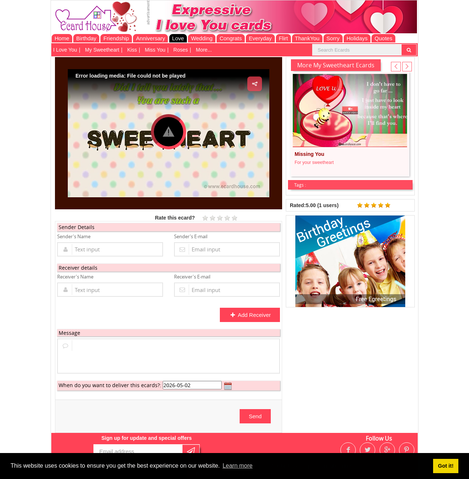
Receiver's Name (75, 276)
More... (204, 50)
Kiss (132, 50)
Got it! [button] (445, 466)
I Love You (65, 50)
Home (62, 38)
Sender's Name (74, 236)
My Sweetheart (102, 50)
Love (178, 38)
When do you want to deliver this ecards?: (110, 385)
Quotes (383, 38)
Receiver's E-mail (192, 276)
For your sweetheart (314, 162)
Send (255, 416)
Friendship (116, 38)
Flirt (283, 38)
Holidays (357, 38)
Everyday (260, 38)
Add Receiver (250, 315)
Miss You (155, 50)
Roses (180, 50)
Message (69, 332)
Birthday (86, 38)
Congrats (230, 38)
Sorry (333, 38)
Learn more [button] (237, 466)
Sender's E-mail (190, 236)
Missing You (309, 154)
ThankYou (307, 38)
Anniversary (150, 38)
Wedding (202, 38)
